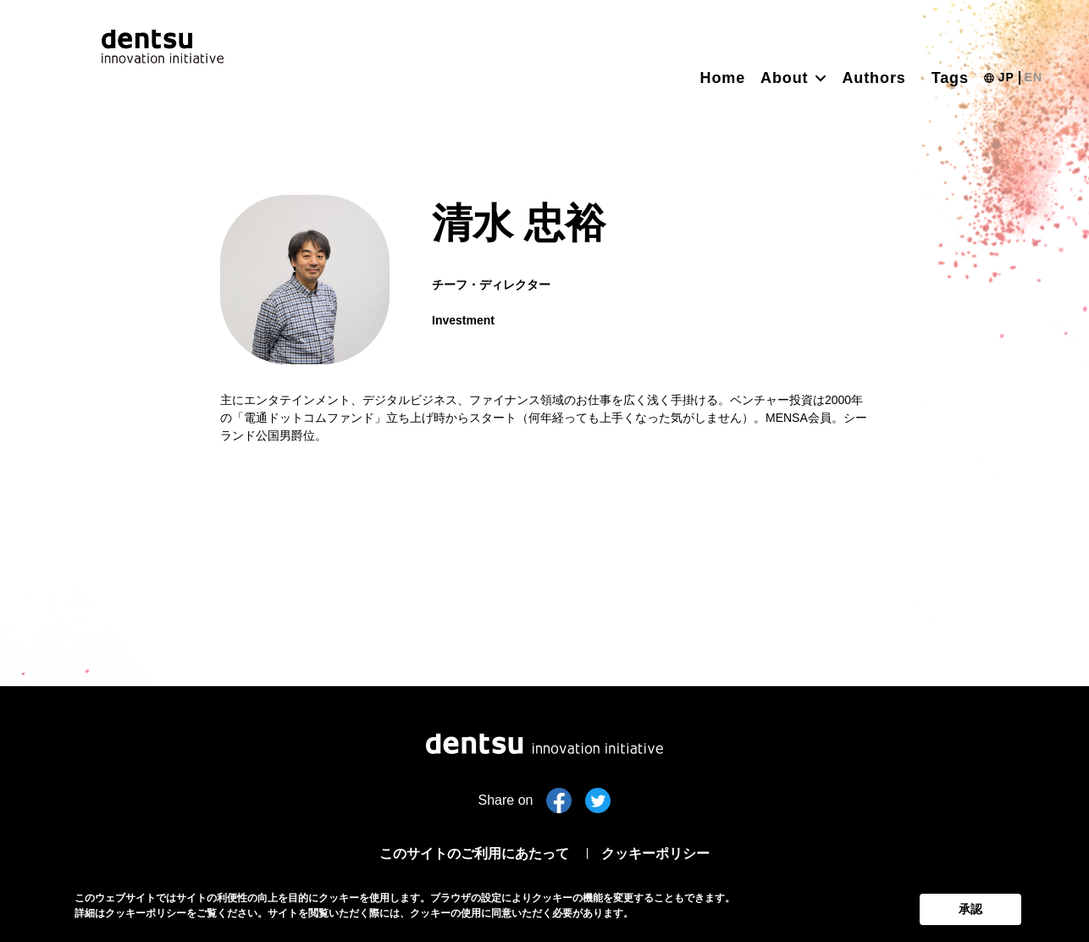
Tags (950, 77)
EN (1033, 77)
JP (1006, 77)
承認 (970, 906)
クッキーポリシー (667, 852)
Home (723, 77)
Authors (873, 77)
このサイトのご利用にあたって (467, 852)
